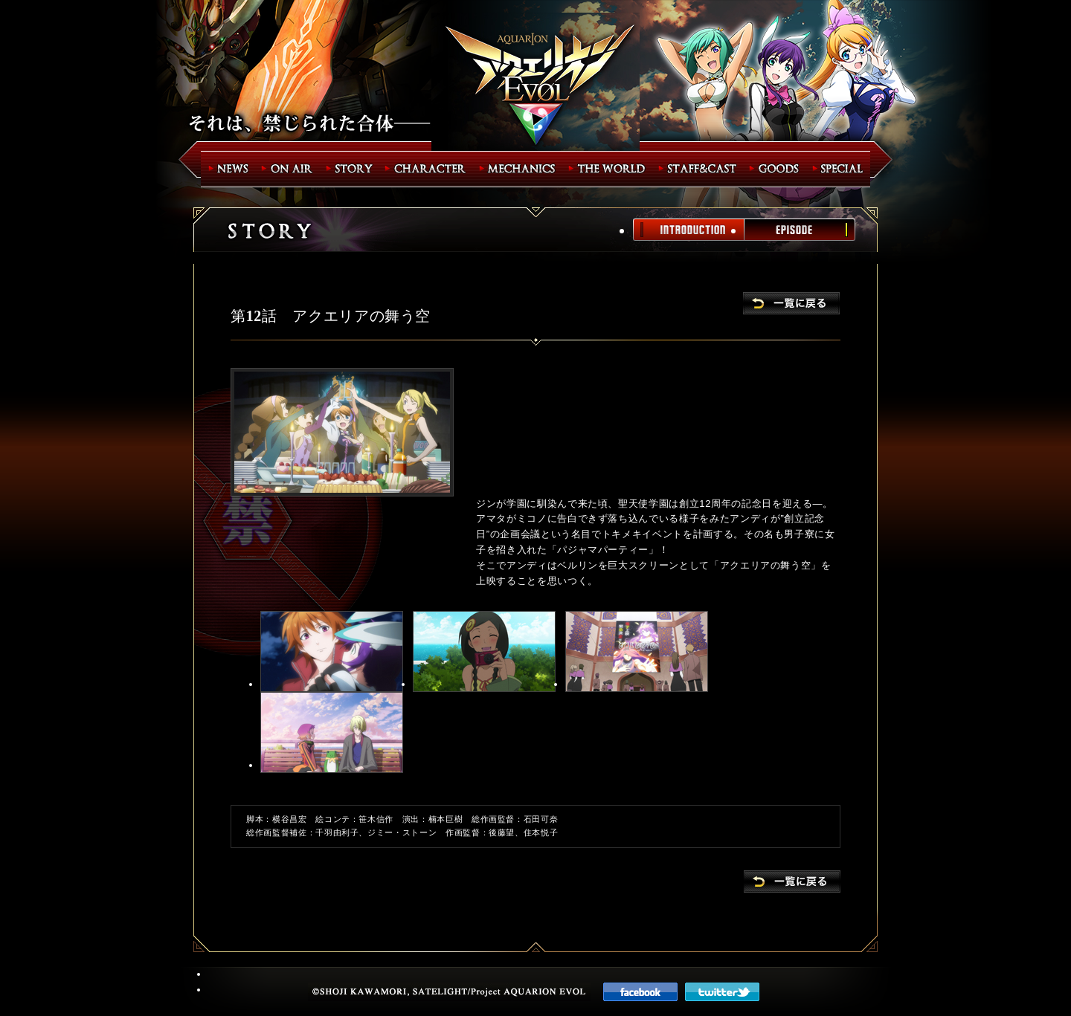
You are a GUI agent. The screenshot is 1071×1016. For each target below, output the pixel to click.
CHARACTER (428, 169)
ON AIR (289, 169)
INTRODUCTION (688, 230)
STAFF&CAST (700, 169)
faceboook (640, 992)
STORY (351, 169)
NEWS (229, 169)
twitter (722, 992)
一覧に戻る (791, 303)
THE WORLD (609, 169)
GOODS (777, 169)
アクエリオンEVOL (535, 83)
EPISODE (799, 230)
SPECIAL (839, 169)
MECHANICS (520, 169)
